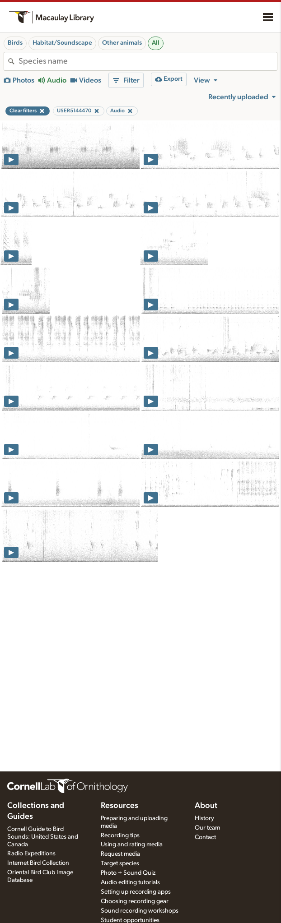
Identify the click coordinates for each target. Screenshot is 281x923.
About (206, 806)
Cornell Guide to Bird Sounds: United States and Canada (42, 837)
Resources (119, 806)
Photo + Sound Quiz (128, 873)
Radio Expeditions (31, 853)
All (155, 43)
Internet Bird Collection (38, 863)
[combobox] (148, 61)
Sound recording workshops (139, 911)
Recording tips (120, 835)
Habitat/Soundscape (62, 43)
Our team (207, 828)
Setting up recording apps (136, 892)
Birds (15, 43)
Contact (205, 837)
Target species (120, 863)
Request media (120, 854)
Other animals (122, 43)
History (204, 818)
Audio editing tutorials (130, 882)
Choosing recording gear (135, 901)
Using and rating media (132, 844)
